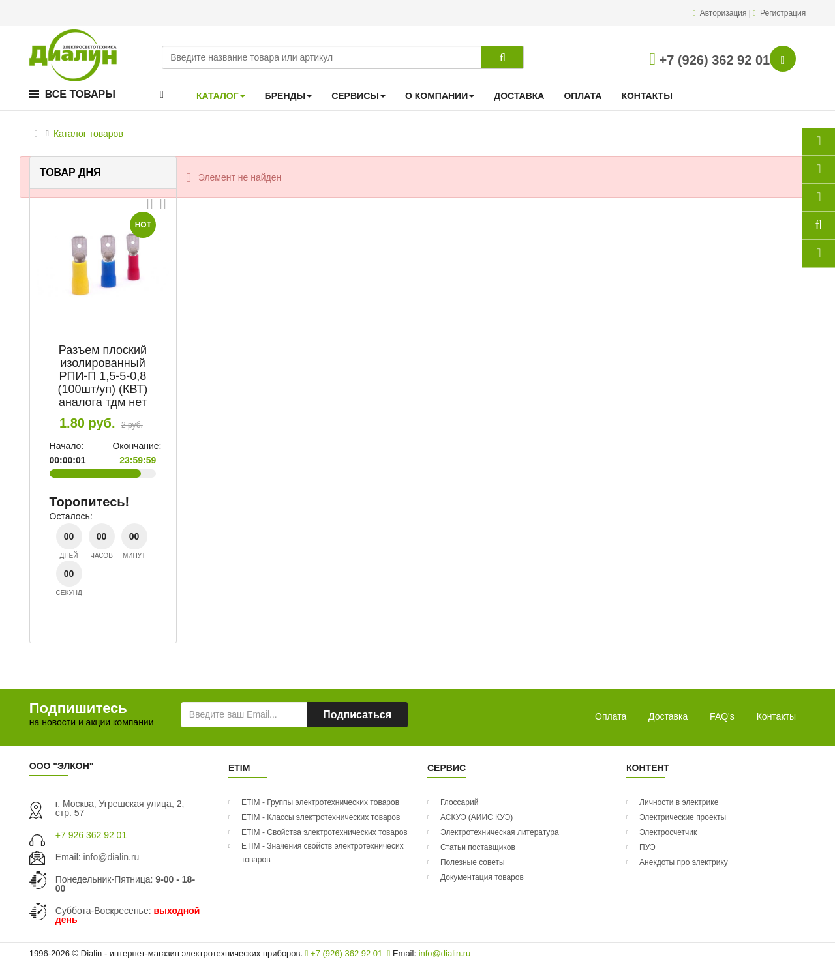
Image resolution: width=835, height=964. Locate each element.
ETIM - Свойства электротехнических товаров (324, 832)
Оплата (610, 716)
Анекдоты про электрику (683, 862)
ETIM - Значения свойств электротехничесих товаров (322, 852)
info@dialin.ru (112, 857)
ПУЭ (647, 847)
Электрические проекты (682, 817)
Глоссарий (459, 802)
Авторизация (724, 13)
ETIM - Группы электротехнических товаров (320, 802)
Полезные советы (472, 862)
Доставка (668, 716)
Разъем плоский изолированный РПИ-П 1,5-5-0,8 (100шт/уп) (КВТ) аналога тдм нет (103, 375)
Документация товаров (482, 877)
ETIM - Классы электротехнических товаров (320, 817)
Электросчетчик (668, 832)
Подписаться (357, 714)
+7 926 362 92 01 (91, 835)
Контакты (776, 716)
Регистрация (783, 13)
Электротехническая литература (499, 832)
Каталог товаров (88, 133)
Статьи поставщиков (477, 847)
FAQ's (722, 716)
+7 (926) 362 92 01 (710, 60)
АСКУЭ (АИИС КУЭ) (476, 817)
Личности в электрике (678, 802)
